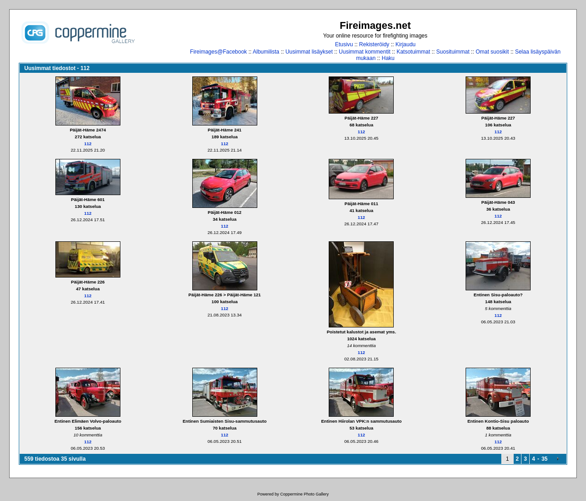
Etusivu (344, 44)
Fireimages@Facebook (218, 52)
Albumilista (266, 52)
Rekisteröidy (374, 44)
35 (545, 459)
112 (88, 143)
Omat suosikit (492, 52)
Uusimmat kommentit (365, 52)
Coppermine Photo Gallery (304, 494)
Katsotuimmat (413, 52)
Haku (388, 58)
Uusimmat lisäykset (308, 52)
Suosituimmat (453, 52)
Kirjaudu (406, 44)
